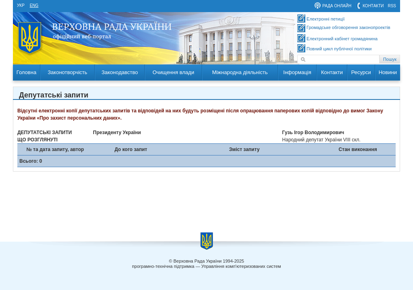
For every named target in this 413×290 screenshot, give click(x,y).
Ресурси (361, 72)
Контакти (332, 72)
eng (34, 5)
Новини (388, 72)
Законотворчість (67, 72)
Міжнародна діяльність (240, 72)
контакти (373, 6)
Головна (26, 72)
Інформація (297, 72)
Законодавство (120, 72)
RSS (392, 6)
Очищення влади (173, 72)
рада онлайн (336, 6)
